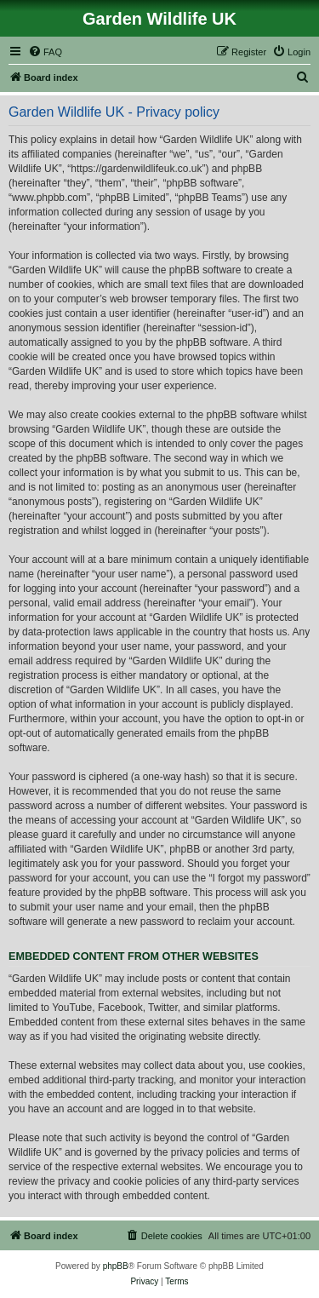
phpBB (115, 1266)
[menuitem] (45, 52)
